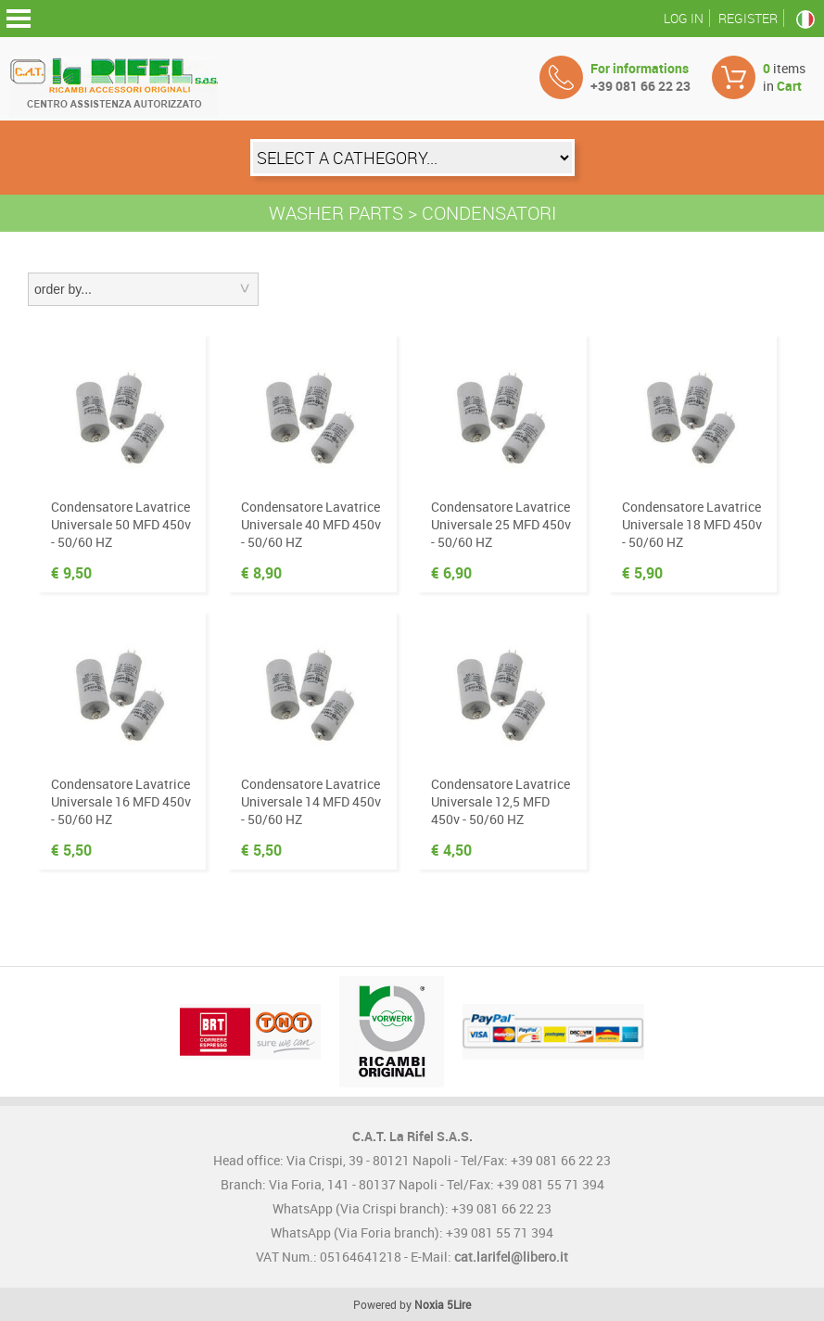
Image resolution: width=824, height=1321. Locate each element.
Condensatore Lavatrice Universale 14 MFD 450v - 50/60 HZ (311, 801)
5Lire (459, 1304)
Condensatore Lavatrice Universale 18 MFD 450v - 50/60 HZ (692, 524)
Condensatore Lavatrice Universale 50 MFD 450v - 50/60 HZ (121, 524)
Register (748, 18)
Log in (684, 18)
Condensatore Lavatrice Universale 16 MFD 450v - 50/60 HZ (121, 801)
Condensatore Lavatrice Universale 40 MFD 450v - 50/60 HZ (311, 524)
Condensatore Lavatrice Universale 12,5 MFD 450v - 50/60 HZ (500, 801)
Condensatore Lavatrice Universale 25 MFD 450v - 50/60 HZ (501, 524)
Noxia (429, 1304)
